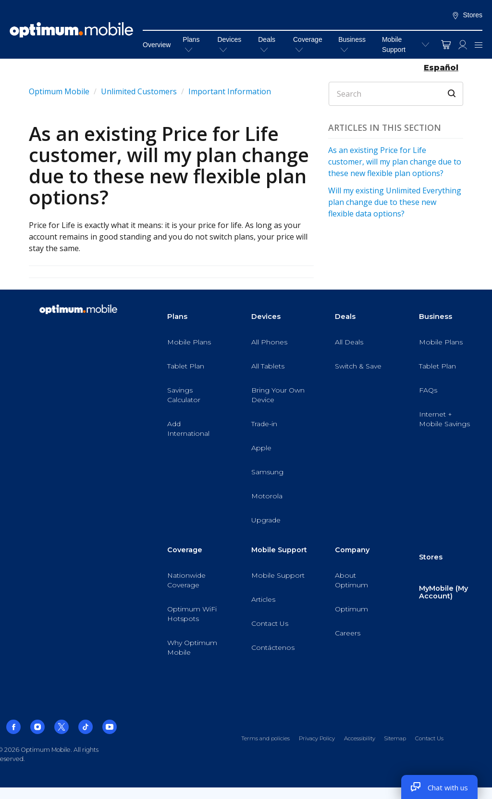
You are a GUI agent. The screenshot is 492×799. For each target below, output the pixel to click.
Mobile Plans (189, 342)
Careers (347, 633)
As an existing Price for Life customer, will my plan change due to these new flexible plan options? (394, 161)
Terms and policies (265, 738)
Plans (191, 44)
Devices (229, 44)
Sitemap (395, 738)
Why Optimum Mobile (192, 647)
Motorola (267, 496)
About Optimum (351, 580)
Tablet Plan (185, 366)
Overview (157, 45)
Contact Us (269, 623)
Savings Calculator (183, 395)
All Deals (349, 342)
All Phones (269, 342)
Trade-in (264, 423)
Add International (188, 428)
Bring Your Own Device (278, 395)
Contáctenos (273, 647)
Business (352, 44)
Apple (261, 448)
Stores (467, 15)
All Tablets (267, 366)
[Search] (396, 94)
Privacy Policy (317, 738)
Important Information (229, 91)
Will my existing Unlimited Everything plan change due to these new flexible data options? (394, 202)
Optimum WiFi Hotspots (192, 614)
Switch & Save (358, 366)
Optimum (351, 609)
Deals (266, 44)
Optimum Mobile (59, 91)
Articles (263, 599)
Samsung (267, 472)
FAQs (428, 390)
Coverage (307, 44)
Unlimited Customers (139, 91)
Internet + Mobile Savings (444, 419)
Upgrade (266, 520)
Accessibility (359, 738)
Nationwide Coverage (186, 580)
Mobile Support (394, 44)
